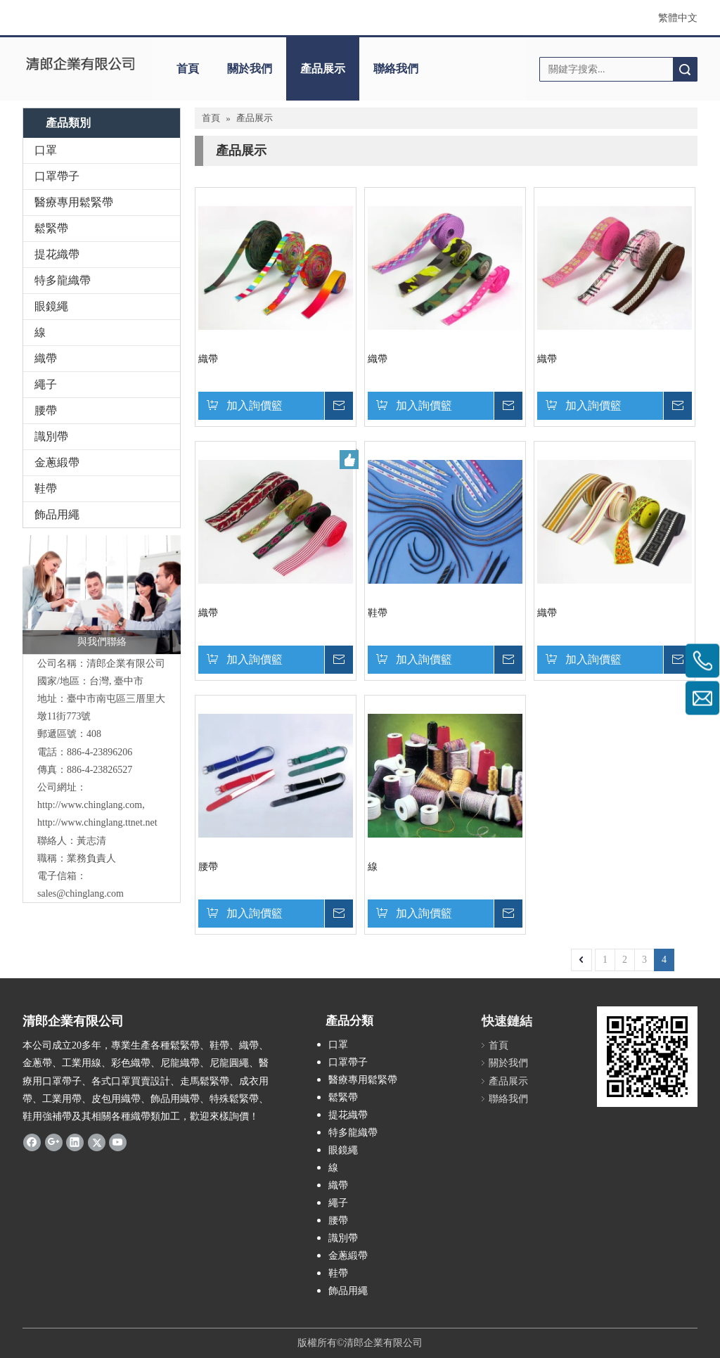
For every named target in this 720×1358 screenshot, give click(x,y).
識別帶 (51, 436)
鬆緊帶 (51, 228)
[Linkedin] (75, 1142)
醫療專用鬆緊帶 (73, 202)
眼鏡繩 (51, 306)
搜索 (685, 69)
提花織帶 (56, 254)
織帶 (45, 358)
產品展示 (322, 69)
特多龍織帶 (62, 280)
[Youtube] (118, 1142)
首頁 (187, 69)
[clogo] (80, 64)
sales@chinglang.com (80, 893)
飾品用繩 (56, 514)
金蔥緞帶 (56, 462)
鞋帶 (45, 488)
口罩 (45, 150)
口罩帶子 (56, 176)
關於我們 (249, 69)
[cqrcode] (647, 1056)
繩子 (45, 384)
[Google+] (54, 1142)
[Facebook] (32, 1142)
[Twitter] (96, 1142)
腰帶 (45, 410)
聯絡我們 (395, 69)
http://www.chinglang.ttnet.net (97, 822)
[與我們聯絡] (101, 594)
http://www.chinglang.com (89, 805)
